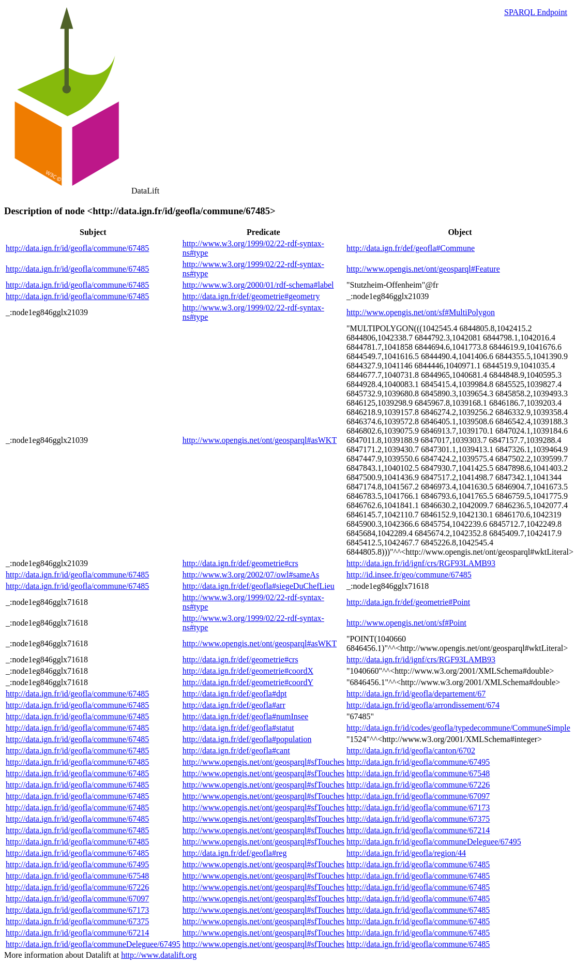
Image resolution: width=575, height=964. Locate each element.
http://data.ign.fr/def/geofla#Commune (410, 248)
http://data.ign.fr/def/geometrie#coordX (248, 670)
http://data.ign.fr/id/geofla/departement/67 (416, 693)
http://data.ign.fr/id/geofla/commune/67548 (418, 773)
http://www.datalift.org (158, 955)
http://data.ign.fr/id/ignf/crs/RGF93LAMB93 (420, 563)
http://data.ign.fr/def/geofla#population (247, 739)
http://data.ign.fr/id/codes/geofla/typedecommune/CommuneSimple (458, 727)
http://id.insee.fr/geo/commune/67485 (409, 574)
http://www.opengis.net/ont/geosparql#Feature (423, 268)
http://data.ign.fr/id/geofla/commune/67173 (418, 807)
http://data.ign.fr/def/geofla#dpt (235, 693)
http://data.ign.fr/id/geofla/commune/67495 (418, 762)
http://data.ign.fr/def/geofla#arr (234, 705)
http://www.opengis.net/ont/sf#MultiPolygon (420, 312)
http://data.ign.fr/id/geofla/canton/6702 (410, 750)
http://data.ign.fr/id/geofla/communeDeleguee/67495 (433, 841)
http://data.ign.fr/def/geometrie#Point (408, 602)
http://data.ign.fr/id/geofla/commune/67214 (418, 830)
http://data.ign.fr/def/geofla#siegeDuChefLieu (259, 586)
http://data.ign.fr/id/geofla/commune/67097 (418, 796)
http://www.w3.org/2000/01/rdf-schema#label (258, 284)
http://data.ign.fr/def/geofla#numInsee (245, 716)
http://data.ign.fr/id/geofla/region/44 (406, 853)
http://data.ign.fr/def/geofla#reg (235, 853)
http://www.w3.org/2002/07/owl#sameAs (251, 574)
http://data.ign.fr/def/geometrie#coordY (248, 682)
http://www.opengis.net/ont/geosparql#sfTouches (263, 762)
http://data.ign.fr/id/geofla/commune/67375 (418, 818)
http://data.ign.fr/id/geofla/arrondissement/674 (423, 705)
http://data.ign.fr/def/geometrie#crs (240, 563)
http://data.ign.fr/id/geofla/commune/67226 (418, 784)
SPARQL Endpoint (535, 12)
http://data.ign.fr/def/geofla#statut (238, 727)
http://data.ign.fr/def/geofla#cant (236, 750)
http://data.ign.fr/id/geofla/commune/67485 (77, 248)
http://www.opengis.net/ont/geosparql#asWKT (260, 440)
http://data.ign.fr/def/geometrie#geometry (251, 296)
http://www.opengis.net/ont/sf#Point (406, 622)
